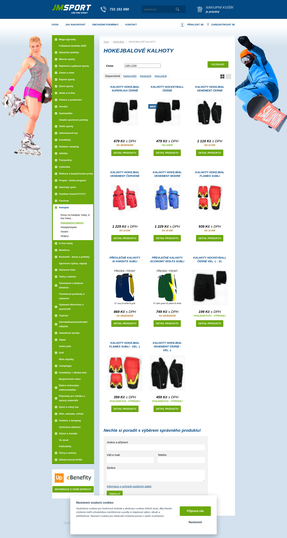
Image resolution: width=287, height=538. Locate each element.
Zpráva (111, 467)
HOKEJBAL (118, 42)
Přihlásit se (195, 24)
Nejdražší (145, 76)
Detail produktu (125, 152)
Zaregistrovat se (223, 24)
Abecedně (160, 76)
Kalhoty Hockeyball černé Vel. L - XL (209, 259)
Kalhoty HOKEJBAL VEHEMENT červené (124, 174)
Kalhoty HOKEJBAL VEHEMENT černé (209, 88)
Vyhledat (177, 9)
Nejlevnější (130, 76)
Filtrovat (218, 64)
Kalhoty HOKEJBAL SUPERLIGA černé (124, 88)
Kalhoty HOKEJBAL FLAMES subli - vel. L (125, 344)
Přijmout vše (195, 511)
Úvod (106, 42)
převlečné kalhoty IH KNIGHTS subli (124, 259)
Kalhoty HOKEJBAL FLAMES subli (209, 174)
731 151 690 (119, 9)
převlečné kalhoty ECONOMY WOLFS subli (167, 259)
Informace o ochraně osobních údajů (129, 486)
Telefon (162, 454)
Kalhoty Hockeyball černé (167, 88)
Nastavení (195, 522)
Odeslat (114, 493)
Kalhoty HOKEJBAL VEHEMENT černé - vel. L (167, 346)
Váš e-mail (113, 454)
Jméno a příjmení (117, 442)
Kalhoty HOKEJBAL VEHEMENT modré (167, 174)
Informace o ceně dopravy (73, 489)
